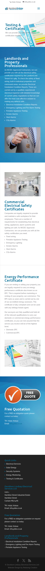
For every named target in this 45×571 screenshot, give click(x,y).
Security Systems (13, 471)
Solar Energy (11, 468)
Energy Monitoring (13, 475)
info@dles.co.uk (16, 424)
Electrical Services (13, 464)
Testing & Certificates (14, 479)
